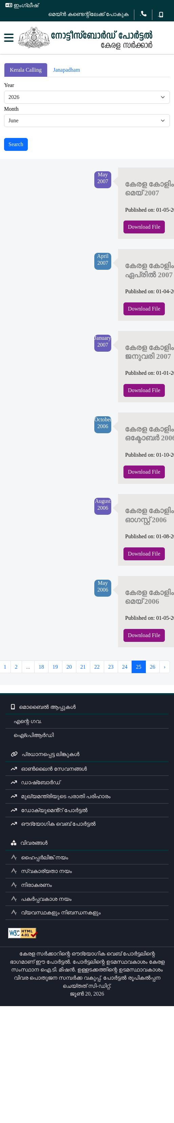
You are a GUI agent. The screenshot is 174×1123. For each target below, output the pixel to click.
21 (83, 667)
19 (55, 667)
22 (97, 667)
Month (11, 109)
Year (9, 85)
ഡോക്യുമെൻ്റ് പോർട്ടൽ (49, 810)
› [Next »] (165, 667)
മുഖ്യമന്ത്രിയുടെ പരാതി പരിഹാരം (61, 796)
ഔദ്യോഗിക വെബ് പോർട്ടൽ (53, 824)
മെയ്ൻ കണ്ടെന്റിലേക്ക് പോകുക (88, 14)
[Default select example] (87, 97)
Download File (144, 227)
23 (111, 667)
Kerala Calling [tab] (26, 70)
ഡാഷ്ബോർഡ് (35, 782)
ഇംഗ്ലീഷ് (21, 5)
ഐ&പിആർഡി (32, 735)
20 (69, 667)
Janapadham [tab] (66, 70)
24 (125, 667)
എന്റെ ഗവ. (26, 721)
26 (152, 667)
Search (15, 144)
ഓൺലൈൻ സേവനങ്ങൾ (49, 769)
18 (41, 667)
